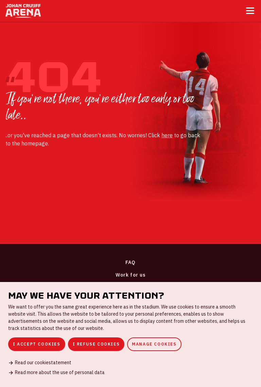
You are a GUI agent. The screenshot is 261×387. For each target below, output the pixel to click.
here (167, 135)
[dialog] (130, 334)
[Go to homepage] (23, 11)
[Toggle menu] (250, 10)
